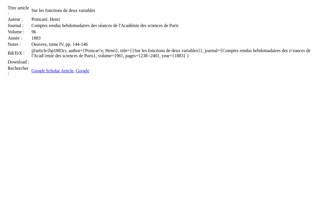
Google (82, 70)
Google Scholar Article (52, 70)
